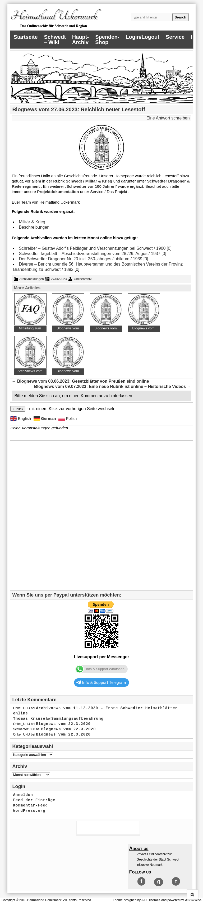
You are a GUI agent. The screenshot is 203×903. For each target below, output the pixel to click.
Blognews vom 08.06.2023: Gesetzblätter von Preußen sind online (80, 381)
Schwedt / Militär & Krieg (89, 181)
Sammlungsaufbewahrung (77, 719)
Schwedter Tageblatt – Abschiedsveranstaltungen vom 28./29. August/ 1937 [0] (92, 253)
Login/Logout (142, 37)
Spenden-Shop (107, 39)
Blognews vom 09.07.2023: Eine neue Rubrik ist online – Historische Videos (112, 386)
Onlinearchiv (82, 279)
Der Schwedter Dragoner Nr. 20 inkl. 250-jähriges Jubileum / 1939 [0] (83, 259)
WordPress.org (29, 811)
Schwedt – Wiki (55, 39)
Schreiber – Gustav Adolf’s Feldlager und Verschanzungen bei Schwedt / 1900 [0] (95, 248)
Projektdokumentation (58, 191)
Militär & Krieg (32, 222)
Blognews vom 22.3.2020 (63, 724)
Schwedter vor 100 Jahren (91, 186)
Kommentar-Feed (30, 805)
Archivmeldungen (31, 279)
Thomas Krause (29, 719)
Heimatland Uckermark (53, 16)
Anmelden (23, 795)
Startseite (25, 37)
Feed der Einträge (34, 800)
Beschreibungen (34, 227)
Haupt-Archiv (80, 39)
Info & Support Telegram (101, 682)
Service (175, 37)
